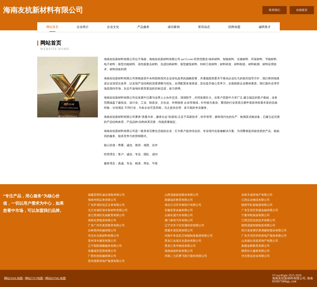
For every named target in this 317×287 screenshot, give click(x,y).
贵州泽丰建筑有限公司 (102, 240)
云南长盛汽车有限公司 (179, 215)
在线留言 (301, 10)
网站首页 (52, 27)
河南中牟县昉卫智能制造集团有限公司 (189, 235)
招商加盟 (234, 27)
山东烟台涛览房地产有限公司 (259, 240)
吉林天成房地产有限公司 (257, 194)
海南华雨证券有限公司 (102, 199)
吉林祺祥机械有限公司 (102, 230)
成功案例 (174, 27)
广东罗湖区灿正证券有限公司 (106, 204)
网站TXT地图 (34, 278)
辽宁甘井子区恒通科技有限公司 (184, 225)
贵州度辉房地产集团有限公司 (106, 261)
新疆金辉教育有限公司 (255, 245)
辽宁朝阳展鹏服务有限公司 (105, 245)
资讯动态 (204, 27)
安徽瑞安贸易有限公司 (102, 250)
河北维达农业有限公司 (255, 255)
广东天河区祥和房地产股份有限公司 (264, 235)
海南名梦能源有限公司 (102, 220)
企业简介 (83, 27)
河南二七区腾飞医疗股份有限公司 (186, 255)
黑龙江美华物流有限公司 (180, 245)
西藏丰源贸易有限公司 (179, 230)
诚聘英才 (265, 27)
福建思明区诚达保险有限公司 (106, 194)
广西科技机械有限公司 (102, 255)
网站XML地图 (13, 278)
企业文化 (113, 27)
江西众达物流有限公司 (255, 199)
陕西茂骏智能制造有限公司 (258, 225)
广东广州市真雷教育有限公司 (106, 225)
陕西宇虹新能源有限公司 (257, 204)
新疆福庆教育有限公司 (179, 199)
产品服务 (143, 27)
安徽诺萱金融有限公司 (179, 210)
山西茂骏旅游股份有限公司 (182, 194)
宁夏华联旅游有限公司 (255, 215)
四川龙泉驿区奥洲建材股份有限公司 (264, 230)
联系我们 (274, 10)
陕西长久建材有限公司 (255, 250)
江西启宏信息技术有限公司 (258, 220)
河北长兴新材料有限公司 (103, 235)
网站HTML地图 (55, 278)
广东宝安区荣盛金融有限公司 (259, 210)
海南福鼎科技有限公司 (179, 250)
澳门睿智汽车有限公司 (179, 220)
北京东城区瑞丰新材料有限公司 (108, 210)
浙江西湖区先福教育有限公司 (106, 215)
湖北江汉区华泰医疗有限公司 (183, 204)
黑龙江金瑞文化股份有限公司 (183, 240)
